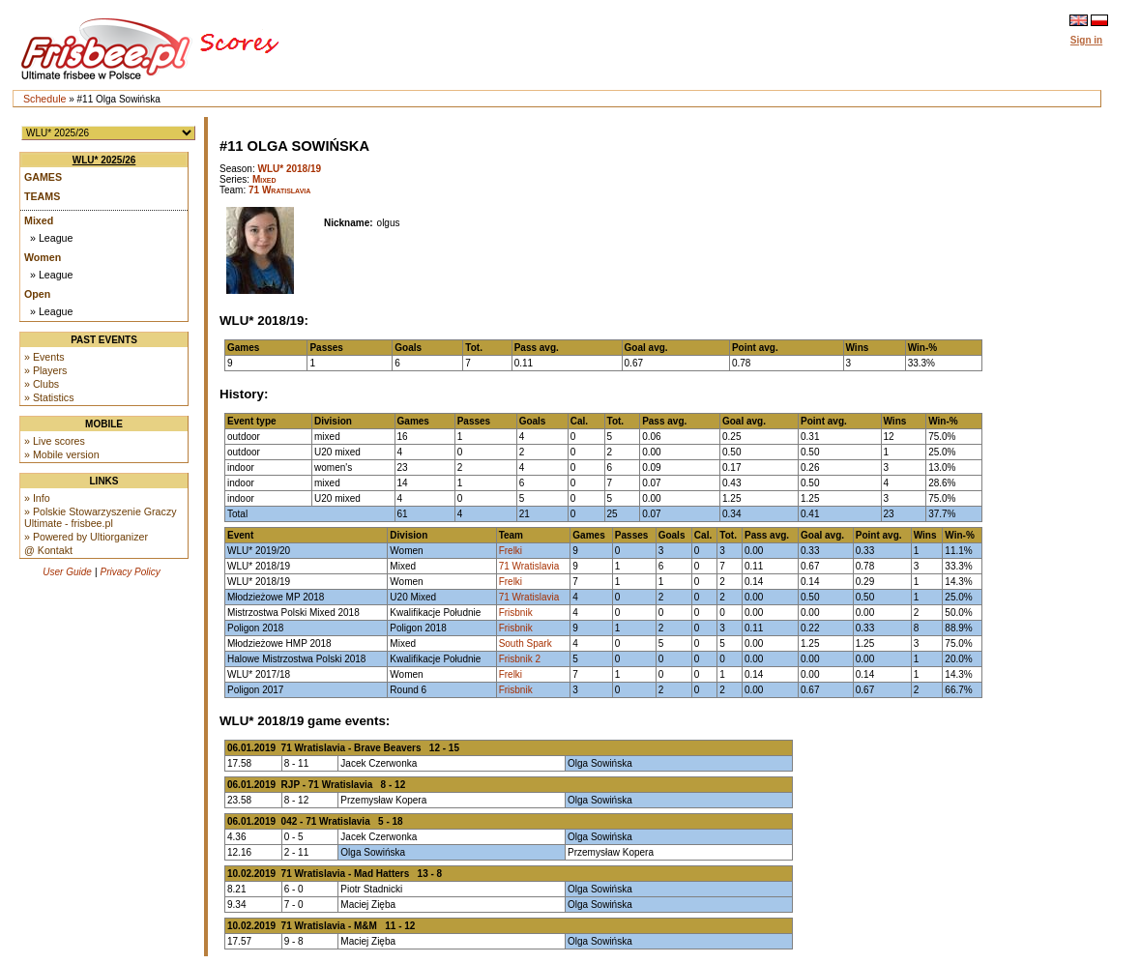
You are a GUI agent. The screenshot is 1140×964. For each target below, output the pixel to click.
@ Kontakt (48, 550)
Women (42, 257)
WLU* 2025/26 (104, 160)
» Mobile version (62, 454)
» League (51, 238)
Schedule (44, 98)
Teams (42, 196)
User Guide (67, 572)
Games (43, 177)
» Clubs (41, 384)
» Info (37, 498)
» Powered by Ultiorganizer (86, 536)
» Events (44, 357)
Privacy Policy (131, 572)
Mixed (38, 220)
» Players (45, 370)
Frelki (510, 550)
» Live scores (54, 441)
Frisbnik (516, 612)
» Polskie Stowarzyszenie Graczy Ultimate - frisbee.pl (100, 517)
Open (37, 294)
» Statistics (49, 397)
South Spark (525, 643)
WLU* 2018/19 (289, 168)
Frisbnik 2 (520, 659)
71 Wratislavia (279, 190)
